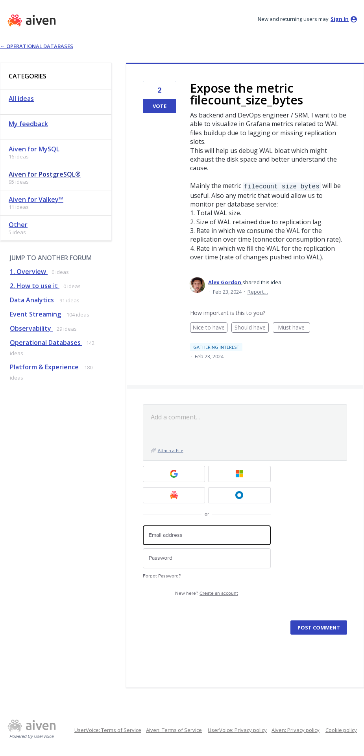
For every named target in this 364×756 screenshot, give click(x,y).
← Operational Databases (36, 46)
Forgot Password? (162, 575)
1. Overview (29, 271)
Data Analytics (32, 300)
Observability (31, 328)
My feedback (28, 123)
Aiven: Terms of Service (174, 729)
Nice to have (209, 327)
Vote (159, 106)
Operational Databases (46, 342)
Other (18, 224)
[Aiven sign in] (174, 494)
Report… (258, 290)
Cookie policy (341, 729)
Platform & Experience (45, 367)
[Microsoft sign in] (239, 473)
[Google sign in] (174, 473)
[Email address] (207, 535)
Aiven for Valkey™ (36, 199)
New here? (206, 593)
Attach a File (170, 449)
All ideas (21, 98)
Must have (294, 327)
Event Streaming (36, 314)
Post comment (318, 626)
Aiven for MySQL (34, 149)
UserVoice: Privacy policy (237, 729)
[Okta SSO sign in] (239, 494)
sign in (340, 18)
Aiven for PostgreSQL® (45, 174)
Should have (252, 327)
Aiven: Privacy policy (296, 729)
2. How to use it (34, 285)
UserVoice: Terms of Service (107, 729)
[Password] (207, 557)
